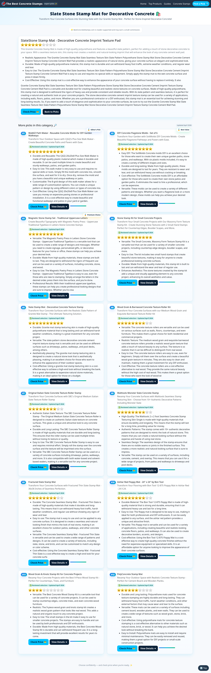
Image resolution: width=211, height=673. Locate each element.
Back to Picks (52, 111)
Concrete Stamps (181, 3)
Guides (167, 3)
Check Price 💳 (31, 111)
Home (143, 3)
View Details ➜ (59, 206)
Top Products (155, 3)
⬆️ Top (203, 668)
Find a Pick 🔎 (201, 3)
